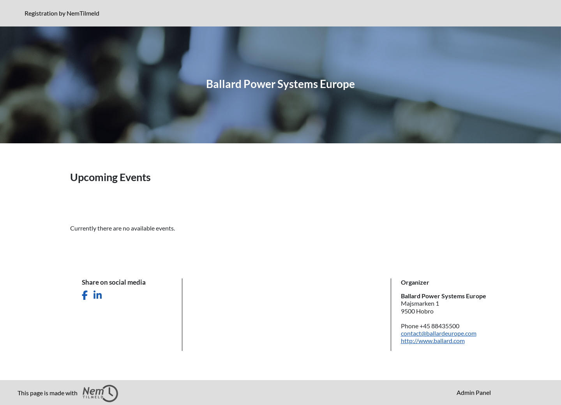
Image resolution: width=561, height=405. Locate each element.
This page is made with (68, 393)
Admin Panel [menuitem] (474, 392)
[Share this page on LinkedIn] (98, 295)
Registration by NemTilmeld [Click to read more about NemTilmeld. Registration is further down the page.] (63, 13)
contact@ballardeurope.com (438, 333)
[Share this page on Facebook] (85, 295)
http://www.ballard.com (433, 340)
